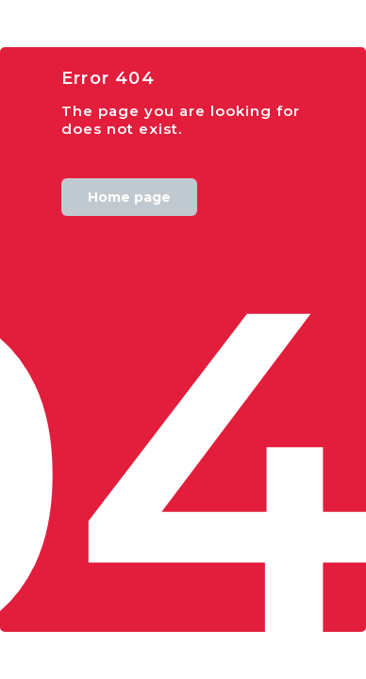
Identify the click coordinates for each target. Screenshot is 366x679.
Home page (129, 197)
